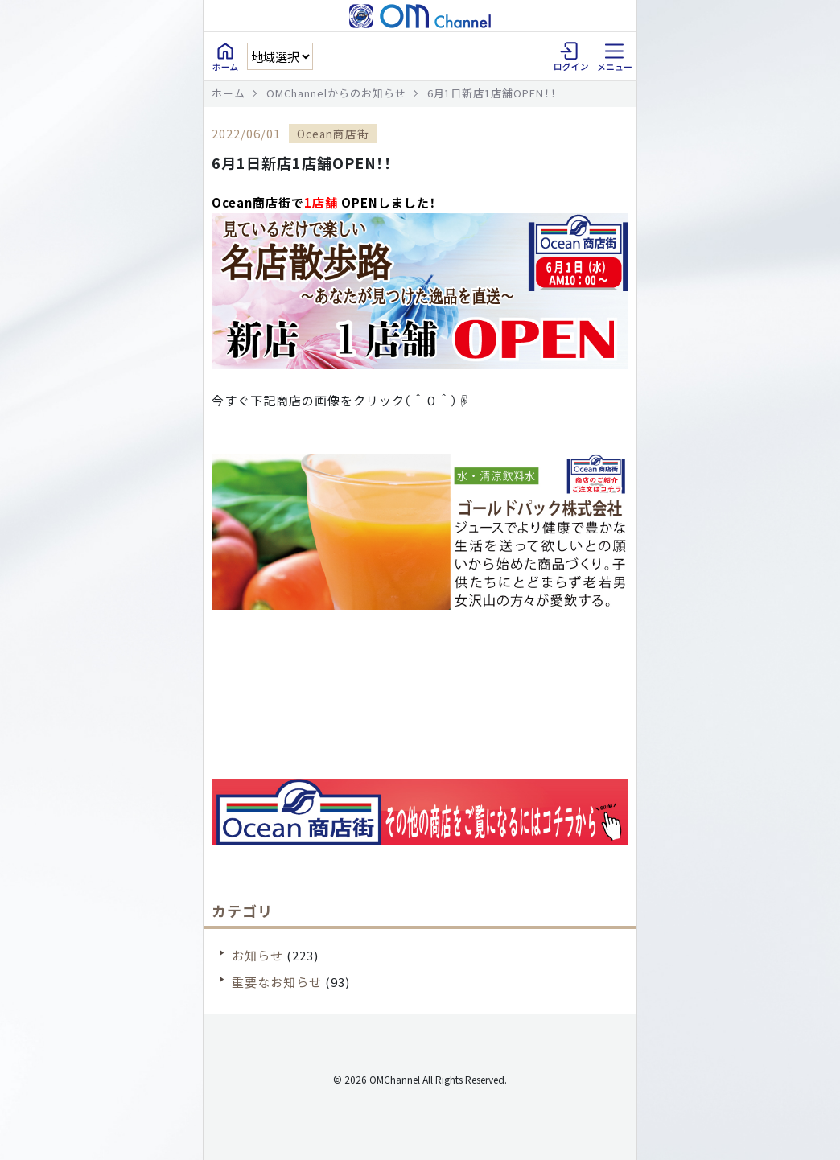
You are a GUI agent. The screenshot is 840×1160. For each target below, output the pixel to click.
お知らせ (257, 955)
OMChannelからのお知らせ (336, 93)
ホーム (228, 93)
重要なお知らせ (277, 981)
